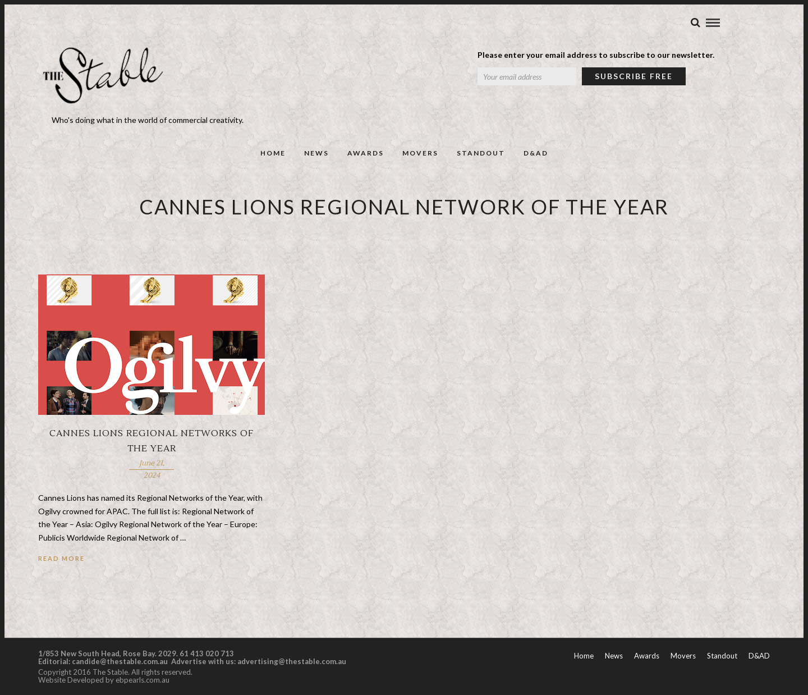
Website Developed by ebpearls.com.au (103, 679)
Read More (61, 558)
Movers (420, 153)
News (316, 153)
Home (273, 153)
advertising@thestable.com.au (291, 661)
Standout (481, 153)
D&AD (536, 153)
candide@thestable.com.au (120, 661)
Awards (365, 153)
